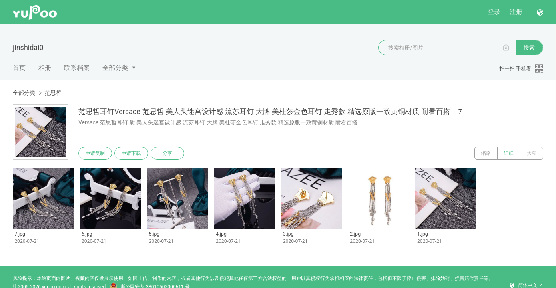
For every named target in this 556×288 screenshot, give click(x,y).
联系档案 (77, 68)
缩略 (486, 153)
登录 (494, 12)
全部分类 (115, 68)
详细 (509, 153)
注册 (516, 12)
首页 (19, 68)
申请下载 (131, 153)
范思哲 (52, 93)
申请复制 (95, 153)
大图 (531, 153)
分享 (167, 153)
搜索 (529, 47)
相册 (44, 68)
